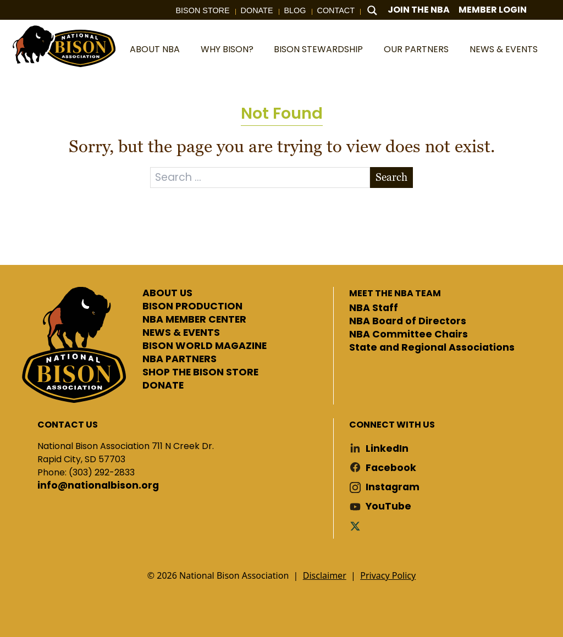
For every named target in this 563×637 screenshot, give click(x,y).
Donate (257, 10)
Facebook (391, 468)
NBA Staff (373, 308)
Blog (295, 10)
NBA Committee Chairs (408, 335)
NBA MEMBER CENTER (194, 320)
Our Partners (416, 49)
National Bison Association (63, 45)
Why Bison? (227, 49)
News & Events (504, 49)
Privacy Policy (388, 575)
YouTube (388, 506)
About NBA (155, 49)
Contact (336, 10)
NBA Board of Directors (407, 321)
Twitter (357, 525)
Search (391, 177)
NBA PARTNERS (179, 359)
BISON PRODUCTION (192, 307)
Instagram (393, 487)
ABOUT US (167, 293)
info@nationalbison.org (98, 486)
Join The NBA (419, 9)
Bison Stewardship (318, 49)
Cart (546, 10)
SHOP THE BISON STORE (200, 373)
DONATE (163, 386)
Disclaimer (324, 575)
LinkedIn (387, 448)
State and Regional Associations (432, 348)
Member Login (493, 9)
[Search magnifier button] (372, 10)
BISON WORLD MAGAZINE (204, 346)
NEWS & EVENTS (181, 333)
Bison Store (203, 10)
